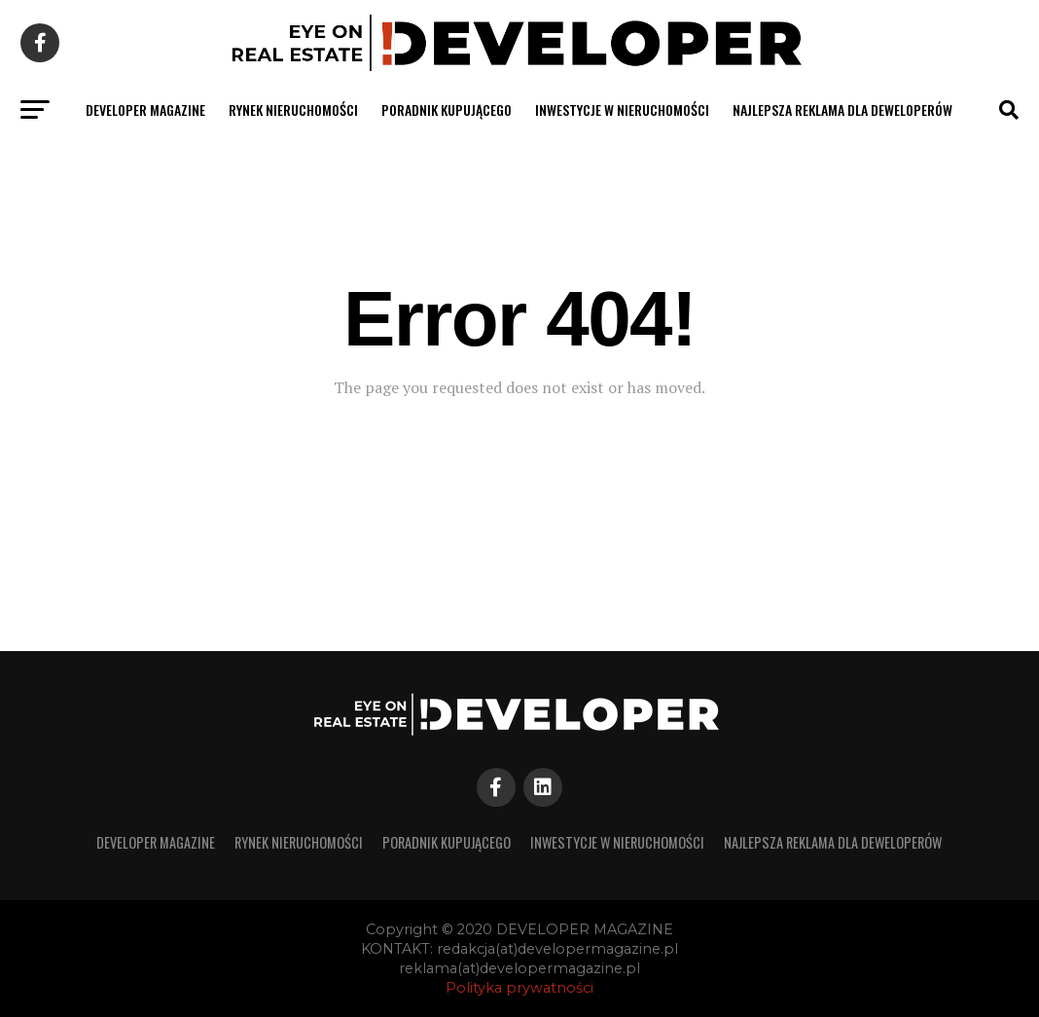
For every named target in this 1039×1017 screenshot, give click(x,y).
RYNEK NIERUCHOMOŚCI (293, 109)
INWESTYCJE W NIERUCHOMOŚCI (622, 109)
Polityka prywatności (519, 988)
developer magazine (145, 109)
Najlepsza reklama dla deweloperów (842, 109)
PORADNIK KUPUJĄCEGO (446, 109)
